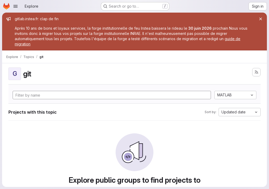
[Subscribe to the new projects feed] (256, 72)
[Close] (260, 19)
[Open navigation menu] (15, 6)
